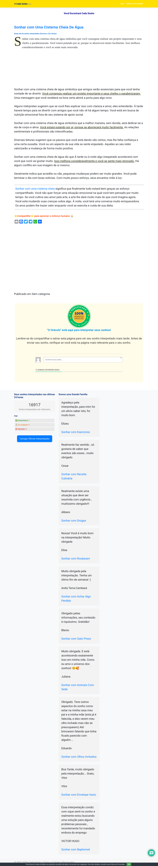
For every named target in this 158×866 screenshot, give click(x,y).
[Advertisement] (79, 70)
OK (129, 864)
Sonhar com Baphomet (75, 849)
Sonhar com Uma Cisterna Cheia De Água (49, 27)
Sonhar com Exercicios (75, 432)
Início (122, 4)
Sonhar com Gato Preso (76, 638)
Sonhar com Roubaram (75, 558)
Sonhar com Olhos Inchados (79, 756)
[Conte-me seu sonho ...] (83, 359)
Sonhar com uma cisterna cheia (35, 188)
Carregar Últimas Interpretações (34, 438)
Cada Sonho (21, 4)
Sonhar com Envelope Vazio (78, 794)
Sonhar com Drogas (73, 520)
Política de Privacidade (134, 4)
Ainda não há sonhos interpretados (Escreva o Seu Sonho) (35, 34)
